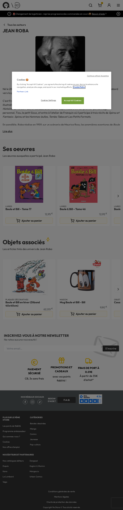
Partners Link (22, 92)
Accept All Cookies (72, 100)
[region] (61, 90)
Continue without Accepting (98, 76)
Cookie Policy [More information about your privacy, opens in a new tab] (79, 87)
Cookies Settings (48, 100)
